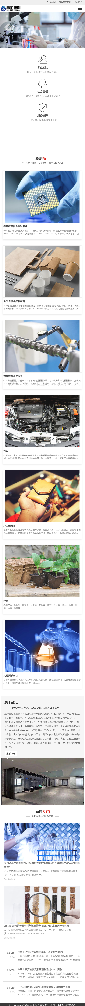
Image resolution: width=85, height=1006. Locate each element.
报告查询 (78, 2)
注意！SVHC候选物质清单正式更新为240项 (40, 952)
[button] (6, 30)
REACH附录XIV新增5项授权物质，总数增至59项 (43, 987)
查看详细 (10, 753)
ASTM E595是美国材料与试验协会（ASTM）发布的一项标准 (35, 925)
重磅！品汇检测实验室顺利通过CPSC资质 (39, 969)
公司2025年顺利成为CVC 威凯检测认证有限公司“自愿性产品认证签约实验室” (41, 865)
